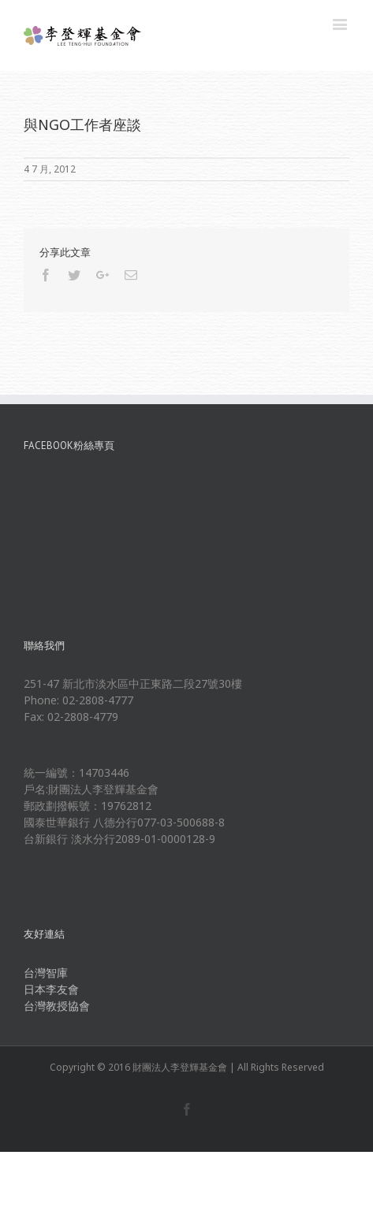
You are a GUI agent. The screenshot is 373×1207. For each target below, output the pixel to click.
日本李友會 (51, 989)
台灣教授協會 (57, 1005)
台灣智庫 (46, 972)
